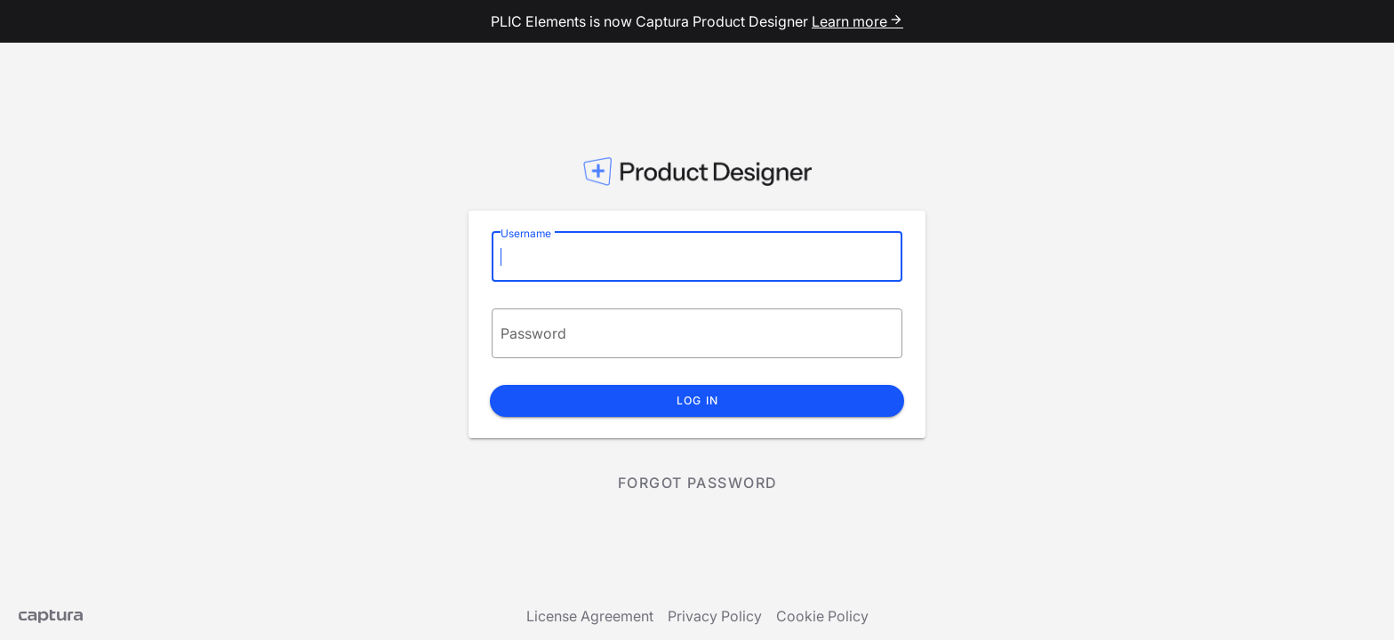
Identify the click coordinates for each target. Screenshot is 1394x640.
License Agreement (589, 616)
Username (526, 233)
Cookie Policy (822, 616)
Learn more (857, 21)
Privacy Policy (715, 616)
